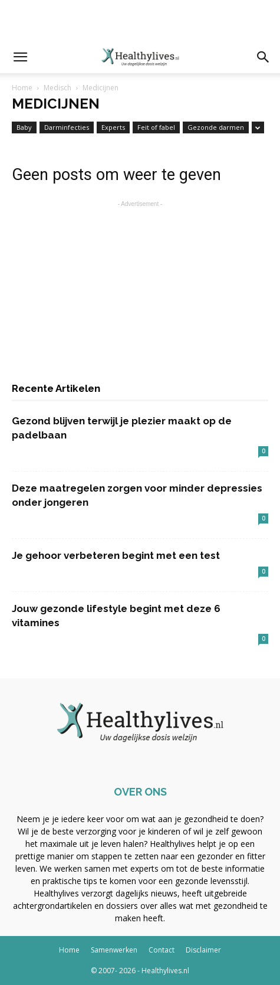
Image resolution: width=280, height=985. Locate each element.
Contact (161, 950)
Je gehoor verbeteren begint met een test (116, 555)
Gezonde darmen (215, 127)
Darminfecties (66, 127)
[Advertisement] (140, 20)
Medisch (57, 88)
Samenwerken (114, 950)
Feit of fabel (156, 127)
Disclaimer (203, 950)
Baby (24, 127)
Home (22, 88)
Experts (113, 127)
